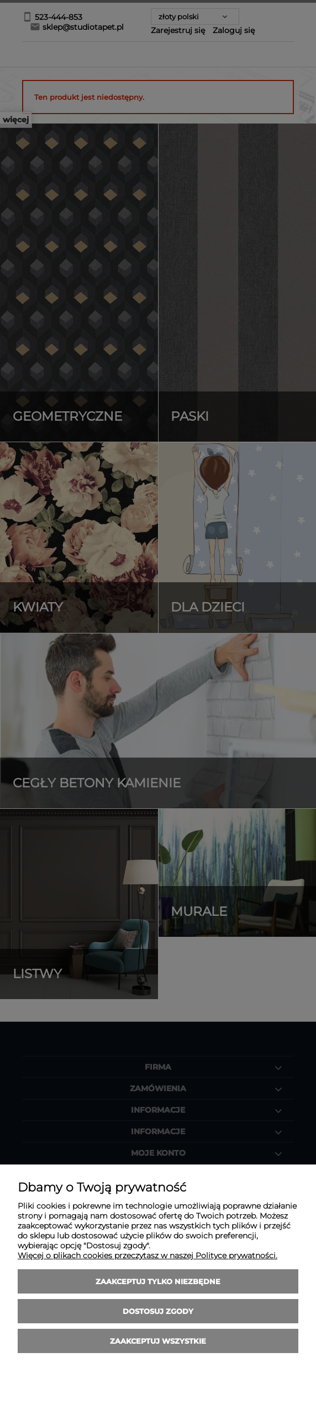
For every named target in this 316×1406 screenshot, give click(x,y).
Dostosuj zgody (158, 1311)
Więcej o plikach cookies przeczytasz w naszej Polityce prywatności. (147, 1255)
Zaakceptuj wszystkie (158, 1341)
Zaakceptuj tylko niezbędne (158, 1281)
